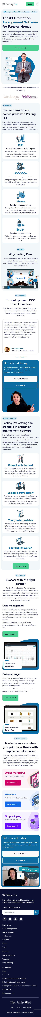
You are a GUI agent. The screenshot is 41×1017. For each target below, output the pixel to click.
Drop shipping (7, 963)
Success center (8, 993)
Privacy (18, 1007)
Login (4, 947)
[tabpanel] (20, 336)
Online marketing (8, 955)
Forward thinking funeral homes (14, 978)
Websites (6, 959)
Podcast (5, 975)
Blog (4, 971)
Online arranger (8, 932)
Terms (12, 1007)
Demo (4, 943)
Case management (9, 929)
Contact (5, 940)
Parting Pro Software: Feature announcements (19, 986)
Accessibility (27, 1007)
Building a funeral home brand (13, 982)
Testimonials (7, 936)
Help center (6, 989)
